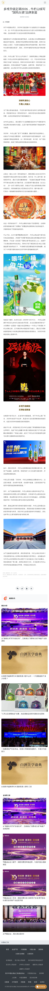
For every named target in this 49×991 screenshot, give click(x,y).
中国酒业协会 (31, 973)
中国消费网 (23, 978)
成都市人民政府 (24, 969)
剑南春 (23, 982)
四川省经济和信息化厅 (35, 960)
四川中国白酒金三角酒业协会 (15, 973)
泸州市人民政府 (24, 964)
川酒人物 (33, 949)
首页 (7, 949)
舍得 (35, 982)
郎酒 (29, 982)
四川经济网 (33, 978)
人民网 (14, 978)
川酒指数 (24, 949)
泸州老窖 (15, 982)
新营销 (41, 949)
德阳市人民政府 (38, 964)
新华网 (41, 973)
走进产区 (15, 949)
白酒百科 (30, 954)
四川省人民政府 (20, 960)
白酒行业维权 (20, 954)
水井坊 (42, 982)
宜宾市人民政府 (11, 964)
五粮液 (7, 982)
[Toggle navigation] (45, 2)
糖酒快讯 (12, 598)
